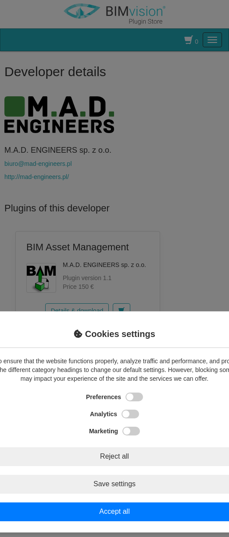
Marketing (114, 431)
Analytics (114, 414)
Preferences (114, 397)
